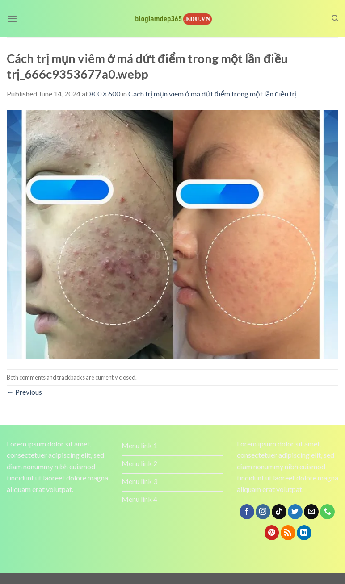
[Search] (335, 18)
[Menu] (12, 18)
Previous (24, 392)
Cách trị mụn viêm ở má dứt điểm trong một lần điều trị (212, 93)
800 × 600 (104, 93)
